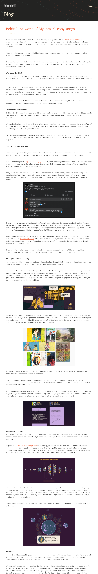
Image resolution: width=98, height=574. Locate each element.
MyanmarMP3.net (27, 239)
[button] (90, 6)
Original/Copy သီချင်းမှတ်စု (34, 162)
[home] (12, 5)
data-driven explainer (73, 40)
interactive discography (27, 446)
